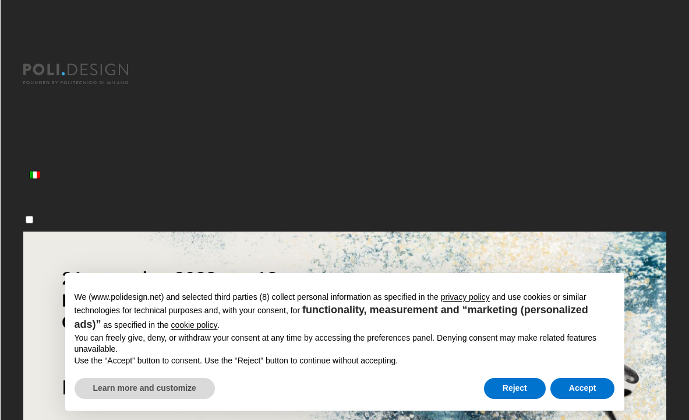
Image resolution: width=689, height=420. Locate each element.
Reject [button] (515, 388)
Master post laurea (67, 96)
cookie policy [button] (194, 325)
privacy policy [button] (465, 297)
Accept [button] (582, 388)
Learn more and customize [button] (144, 388)
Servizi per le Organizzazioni (88, 127)
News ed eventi (59, 159)
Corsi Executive (59, 111)
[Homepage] (86, 74)
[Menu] (29, 219)
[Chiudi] (30, 57)
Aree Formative (58, 143)
